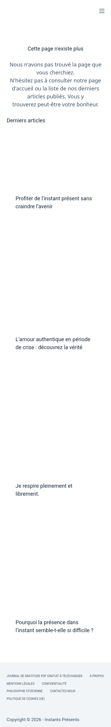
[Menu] (101, 11)
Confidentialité (54, 683)
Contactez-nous (62, 691)
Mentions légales (21, 683)
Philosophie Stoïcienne (25, 691)
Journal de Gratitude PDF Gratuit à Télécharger (45, 676)
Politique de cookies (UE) (26, 698)
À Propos (97, 676)
